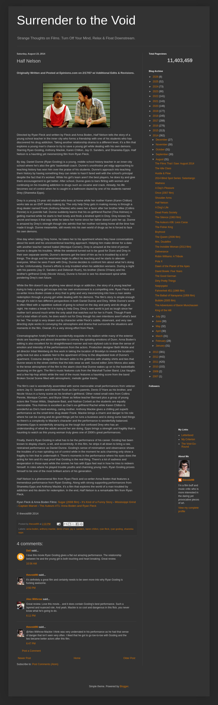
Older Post (129, 658)
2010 (156, 366)
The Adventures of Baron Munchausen (176, 305)
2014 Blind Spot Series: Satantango (175, 178)
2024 (156, 86)
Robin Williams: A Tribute (169, 256)
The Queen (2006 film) (167, 236)
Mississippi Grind (125, 502)
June (159, 321)
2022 (156, 96)
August (160, 159)
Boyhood (160, 231)
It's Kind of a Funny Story (97, 502)
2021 (156, 101)
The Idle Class (163, 168)
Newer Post (24, 658)
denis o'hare (63, 529)
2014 (156, 135)
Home (77, 658)
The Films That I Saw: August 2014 (174, 163)
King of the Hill (163, 310)
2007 (156, 376)
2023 (156, 91)
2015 (156, 130)
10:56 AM (31, 563)
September (162, 154)
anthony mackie (48, 529)
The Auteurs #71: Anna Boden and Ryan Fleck (67, 505)
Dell (28, 550)
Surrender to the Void (76, 20)
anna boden (32, 529)
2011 (156, 361)
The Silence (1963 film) (168, 217)
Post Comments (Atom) (45, 664)
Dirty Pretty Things (165, 280)
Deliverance (161, 251)
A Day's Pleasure (164, 188)
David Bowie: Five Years (168, 271)
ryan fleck (104, 529)
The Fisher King (164, 227)
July (158, 316)
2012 (156, 356)
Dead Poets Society (166, 212)
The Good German (165, 276)
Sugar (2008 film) (68, 502)
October (160, 149)
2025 (156, 81)
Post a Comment (31, 650)
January (160, 345)
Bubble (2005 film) (165, 300)
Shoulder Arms (163, 197)
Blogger (124, 686)
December (162, 139)
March (160, 336)
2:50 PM (31, 587)
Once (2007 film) (164, 192)
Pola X (158, 261)
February (161, 340)
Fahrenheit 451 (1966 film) (170, 290)
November (162, 144)
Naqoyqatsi (161, 285)
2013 (156, 352)
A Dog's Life (162, 207)
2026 (156, 76)
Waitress (160, 183)
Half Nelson (161, 202)
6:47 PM (31, 643)
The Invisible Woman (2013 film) (173, 246)
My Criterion (188, 439)
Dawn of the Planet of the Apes (172, 266)
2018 (156, 115)
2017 (156, 120)
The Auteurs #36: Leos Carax (171, 222)
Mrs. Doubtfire (163, 241)
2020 (156, 106)
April (158, 331)
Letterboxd (187, 435)
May (158, 326)
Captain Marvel (27, 505)
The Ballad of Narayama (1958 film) (175, 295)
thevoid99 (32, 574)
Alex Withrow (34, 599)
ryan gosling (117, 529)
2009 (156, 371)
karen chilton (92, 529)
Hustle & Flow (163, 173)
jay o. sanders (77, 529)
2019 (156, 111)
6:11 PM (31, 615)
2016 (156, 125)
